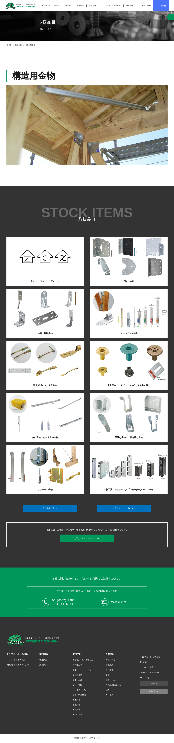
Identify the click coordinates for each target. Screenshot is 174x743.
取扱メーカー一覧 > (124, 508)
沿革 (107, 675)
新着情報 (129, 5)
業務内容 (67, 5)
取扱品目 (80, 5)
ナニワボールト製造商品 (83, 661)
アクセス (109, 695)
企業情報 (92, 5)
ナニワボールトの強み (50, 5)
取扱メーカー (111, 680)
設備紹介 (43, 666)
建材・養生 (77, 685)
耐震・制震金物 (79, 695)
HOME (9, 45)
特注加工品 (77, 666)
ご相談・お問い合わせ (89, 539)
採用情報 (163, 6)
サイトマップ (145, 678)
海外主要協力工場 (113, 685)
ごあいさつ (110, 661)
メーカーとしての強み (15, 661)
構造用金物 (77, 675)
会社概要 (109, 670)
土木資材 (76, 700)
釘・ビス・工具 (79, 690)
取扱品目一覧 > (50, 508)
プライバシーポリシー (149, 673)
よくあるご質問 (144, 5)
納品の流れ (77, 715)
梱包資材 (76, 705)
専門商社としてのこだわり (17, 666)
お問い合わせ (154, 692)
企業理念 (109, 666)
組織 (107, 690)
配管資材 (76, 710)
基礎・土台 (77, 680)
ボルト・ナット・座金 (82, 670)
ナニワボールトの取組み (111, 5)
